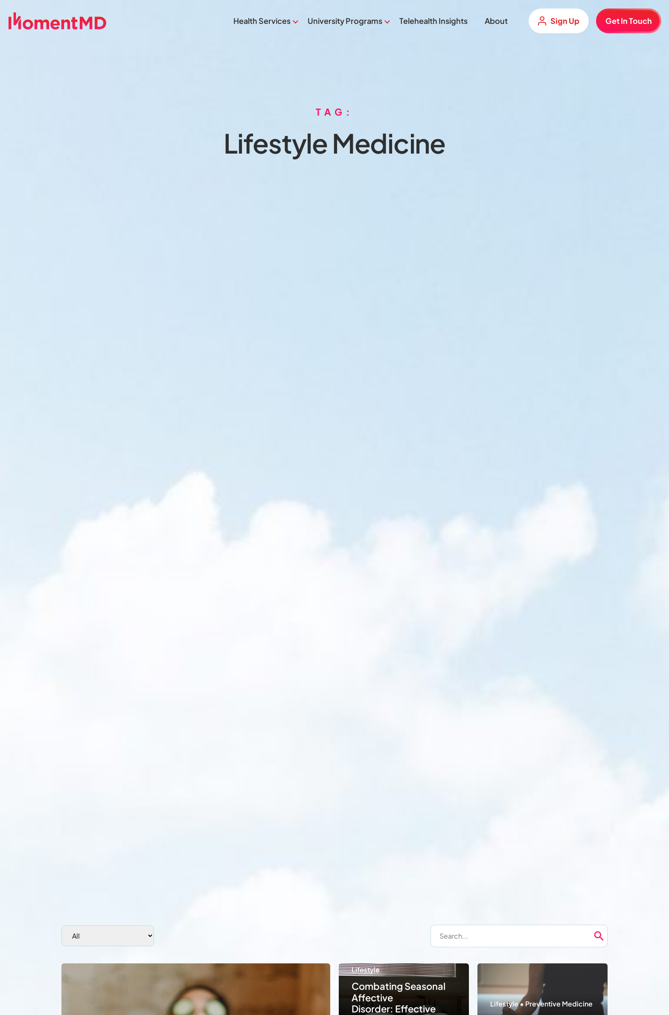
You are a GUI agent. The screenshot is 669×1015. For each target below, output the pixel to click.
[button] (613, 936)
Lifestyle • (507, 1003)
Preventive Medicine (559, 1003)
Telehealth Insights (433, 21)
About (496, 21)
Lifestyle (366, 969)
